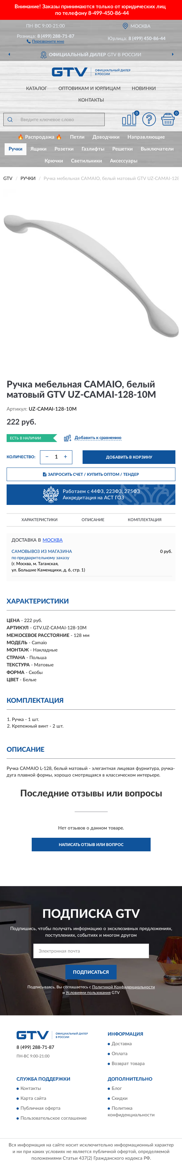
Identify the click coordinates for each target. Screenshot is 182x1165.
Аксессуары (123, 160)
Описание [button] (93, 520)
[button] (45, 41)
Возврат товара (128, 1063)
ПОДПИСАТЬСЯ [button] (91, 972)
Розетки (64, 149)
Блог (117, 1089)
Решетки (122, 149)
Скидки (119, 1099)
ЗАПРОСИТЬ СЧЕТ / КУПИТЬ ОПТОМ (91, 474)
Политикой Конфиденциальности (123, 987)
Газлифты (93, 149)
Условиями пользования (88, 993)
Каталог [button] (36, 88)
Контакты (91, 100)
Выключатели (157, 149)
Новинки (144, 88)
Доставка (122, 1044)
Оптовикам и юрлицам (89, 88)
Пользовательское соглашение (53, 1118)
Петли (77, 137)
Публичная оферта (40, 1108)
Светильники (86, 160)
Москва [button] (53, 540)
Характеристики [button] (39, 520)
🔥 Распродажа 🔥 (40, 137)
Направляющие (146, 137)
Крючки (54, 160)
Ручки (15, 149)
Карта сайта (33, 1099)
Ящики (38, 149)
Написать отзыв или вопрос (91, 845)
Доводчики (106, 137)
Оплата (119, 1054)
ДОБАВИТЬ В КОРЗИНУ (129, 457)
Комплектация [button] (145, 520)
